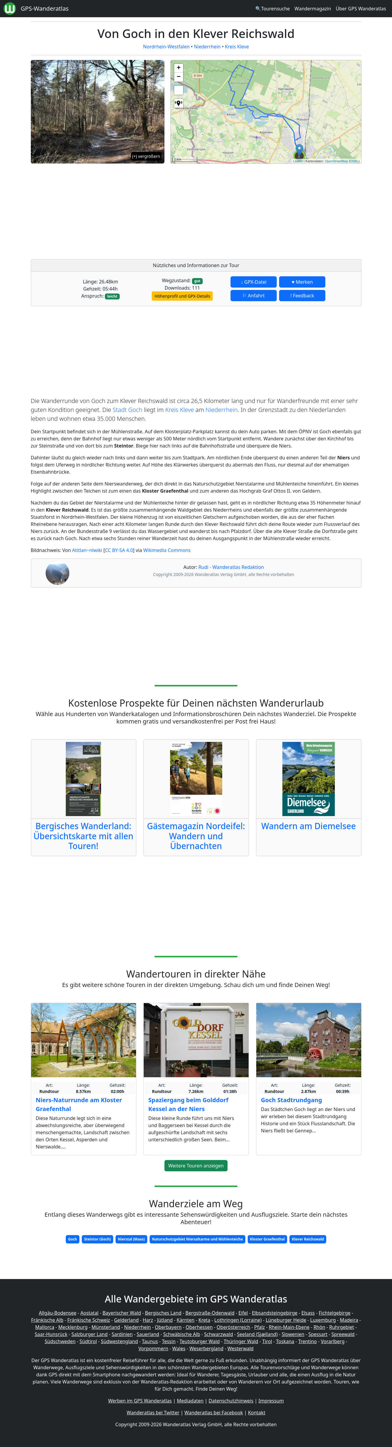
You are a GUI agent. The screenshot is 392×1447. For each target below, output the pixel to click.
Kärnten (185, 1320)
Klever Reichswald (308, 1239)
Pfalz (259, 1327)
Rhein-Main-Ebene (289, 1327)
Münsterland (106, 1327)
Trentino (307, 1341)
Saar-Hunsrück (51, 1334)
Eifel (243, 1313)
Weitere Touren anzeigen (196, 1165)
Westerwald (241, 1348)
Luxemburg (323, 1320)
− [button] (178, 77)
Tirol (267, 1341)
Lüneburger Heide (286, 1320)
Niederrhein (207, 46)
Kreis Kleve (237, 46)
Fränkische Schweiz (88, 1320)
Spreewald (343, 1334)
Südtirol (88, 1341)
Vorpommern (153, 1348)
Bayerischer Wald (122, 1313)
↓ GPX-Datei (253, 282)
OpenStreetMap (336, 161)
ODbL (354, 161)
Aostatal (89, 1313)
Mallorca (44, 1327)
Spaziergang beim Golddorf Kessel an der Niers (188, 1104)
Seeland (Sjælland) (257, 1334)
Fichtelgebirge (335, 1313)
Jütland (165, 1320)
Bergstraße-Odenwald (209, 1313)
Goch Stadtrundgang (291, 1100)
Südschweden (60, 1341)
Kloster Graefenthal (267, 1239)
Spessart (317, 1334)
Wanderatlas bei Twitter (153, 1412)
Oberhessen (198, 1327)
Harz (148, 1320)
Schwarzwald (218, 1334)
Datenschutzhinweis (231, 1400)
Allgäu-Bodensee (57, 1313)
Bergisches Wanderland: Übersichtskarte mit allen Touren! (83, 835)
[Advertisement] (265, 209)
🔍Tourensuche (272, 8)
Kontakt (256, 1412)
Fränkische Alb (47, 1320)
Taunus (150, 1341)
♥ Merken (302, 282)
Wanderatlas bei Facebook (214, 1412)
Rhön (319, 1327)
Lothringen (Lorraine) (238, 1320)
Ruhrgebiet (341, 1327)
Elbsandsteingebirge (274, 1313)
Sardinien (122, 1334)
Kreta (204, 1320)
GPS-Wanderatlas (45, 8)
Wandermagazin (313, 8)
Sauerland (148, 1334)
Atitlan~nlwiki (87, 550)
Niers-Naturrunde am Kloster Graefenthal (79, 1104)
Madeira (349, 1320)
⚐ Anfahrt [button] (253, 295)
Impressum (271, 1400)
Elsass (308, 1313)
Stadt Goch (127, 410)
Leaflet (298, 161)
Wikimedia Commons (167, 550)
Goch (72, 1239)
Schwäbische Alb (181, 1334)
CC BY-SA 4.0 (119, 550)
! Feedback (302, 295)
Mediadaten (190, 1400)
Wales (178, 1348)
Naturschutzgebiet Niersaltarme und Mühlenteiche (197, 1239)
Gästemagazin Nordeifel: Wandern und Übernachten (196, 835)
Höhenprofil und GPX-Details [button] (182, 296)
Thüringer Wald (241, 1341)
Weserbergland (206, 1348)
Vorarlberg (333, 1341)
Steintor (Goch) (97, 1239)
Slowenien (292, 1334)
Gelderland (126, 1320)
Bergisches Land (163, 1313)
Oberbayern (168, 1327)
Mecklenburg (73, 1327)
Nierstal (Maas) (131, 1239)
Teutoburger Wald (200, 1341)
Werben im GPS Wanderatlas (140, 1400)
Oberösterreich (233, 1327)
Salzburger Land (89, 1334)
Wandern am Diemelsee (308, 826)
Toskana (285, 1341)
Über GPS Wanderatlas (361, 8)
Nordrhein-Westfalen (166, 46)
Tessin (168, 1341)
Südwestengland (119, 1341)
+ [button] (178, 68)
